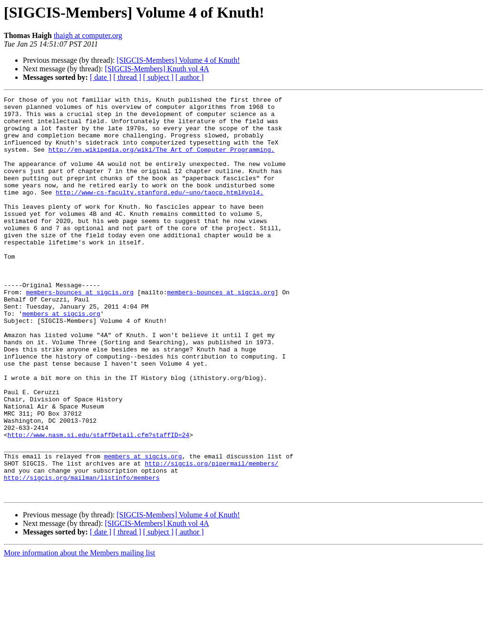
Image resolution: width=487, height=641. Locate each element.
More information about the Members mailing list (79, 633)
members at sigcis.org (61, 357)
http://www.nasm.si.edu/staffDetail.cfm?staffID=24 (98, 503)
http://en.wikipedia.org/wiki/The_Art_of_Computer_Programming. (162, 160)
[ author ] (189, 77)
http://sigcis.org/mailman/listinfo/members (82, 554)
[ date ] (100, 77)
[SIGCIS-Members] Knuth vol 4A (157, 69)
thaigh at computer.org (88, 35)
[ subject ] (158, 77)
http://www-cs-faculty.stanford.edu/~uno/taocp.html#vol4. (159, 212)
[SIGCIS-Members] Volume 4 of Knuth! (178, 60)
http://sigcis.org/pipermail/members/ (211, 537)
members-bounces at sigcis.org (80, 332)
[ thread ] (127, 77)
